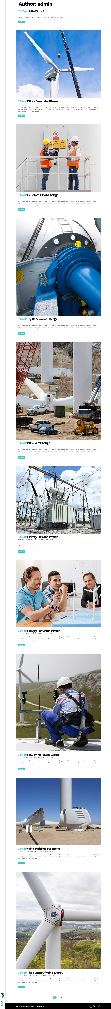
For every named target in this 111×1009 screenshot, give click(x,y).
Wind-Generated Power (43, 101)
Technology (30, 197)
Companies (29, 851)
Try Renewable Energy (42, 319)
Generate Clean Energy (42, 195)
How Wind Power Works (43, 755)
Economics (29, 445)
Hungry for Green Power (43, 631)
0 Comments (40, 104)
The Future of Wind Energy (45, 973)
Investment (30, 321)
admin (37, 14)
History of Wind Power (42, 537)
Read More (21, 21)
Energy (29, 104)
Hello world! (36, 11)
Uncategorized (31, 14)
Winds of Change (38, 443)
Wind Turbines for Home (43, 849)
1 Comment (43, 14)
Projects (29, 539)
